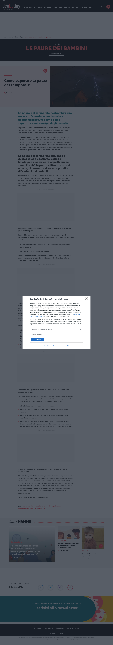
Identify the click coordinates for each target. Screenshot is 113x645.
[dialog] (56, 322)
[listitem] (56, 329)
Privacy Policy (66, 346)
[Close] (87, 299)
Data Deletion (46, 346)
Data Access (56, 346)
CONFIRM (39, 339)
